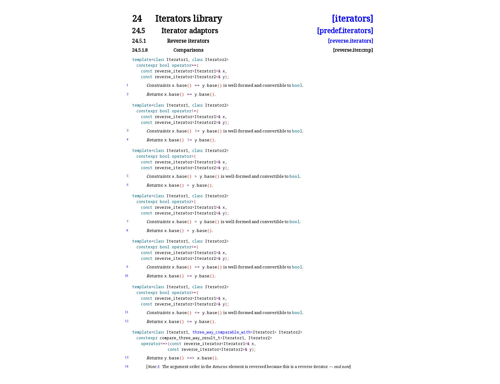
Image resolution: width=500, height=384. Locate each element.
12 (126, 321)
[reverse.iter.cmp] (353, 50)
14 (126, 366)
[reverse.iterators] (350, 40)
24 (137, 18)
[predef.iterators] (345, 30)
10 (126, 276)
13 (126, 357)
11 (126, 312)
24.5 (138, 30)
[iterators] (352, 18)
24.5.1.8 (140, 50)
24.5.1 (139, 40)
